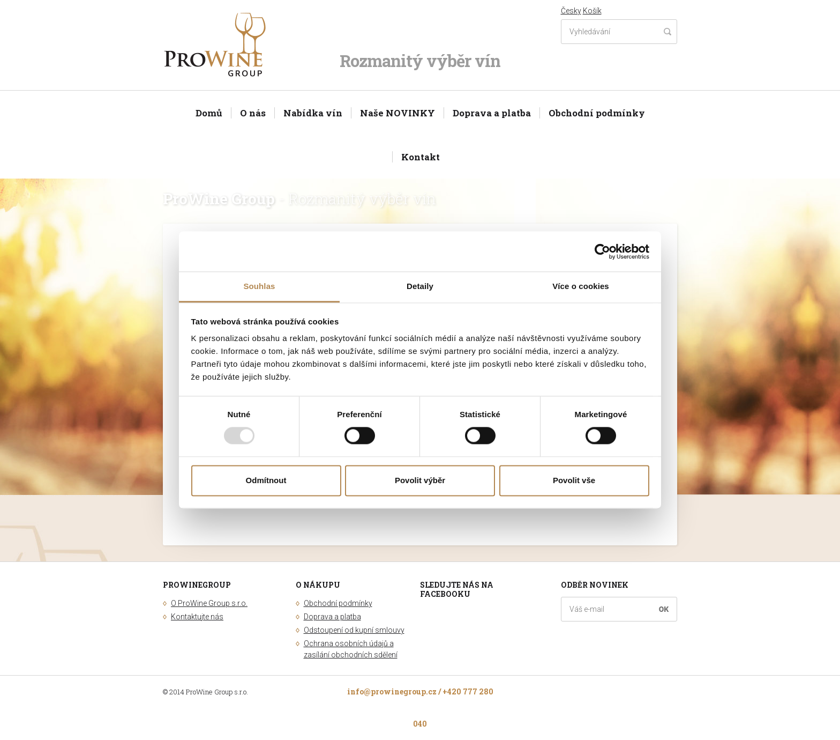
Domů (209, 113)
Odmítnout (266, 480)
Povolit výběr (420, 480)
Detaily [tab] (420, 286)
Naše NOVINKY (397, 113)
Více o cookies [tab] (580, 286)
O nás (253, 113)
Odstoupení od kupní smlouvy (354, 630)
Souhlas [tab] (259, 286)
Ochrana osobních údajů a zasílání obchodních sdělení (351, 649)
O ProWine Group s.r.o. (209, 603)
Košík (592, 10)
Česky (571, 10)
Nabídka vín (312, 113)
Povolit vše (574, 480)
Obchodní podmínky (597, 113)
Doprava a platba (492, 113)
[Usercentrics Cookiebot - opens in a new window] (602, 251)
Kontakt (420, 156)
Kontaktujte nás (197, 616)
